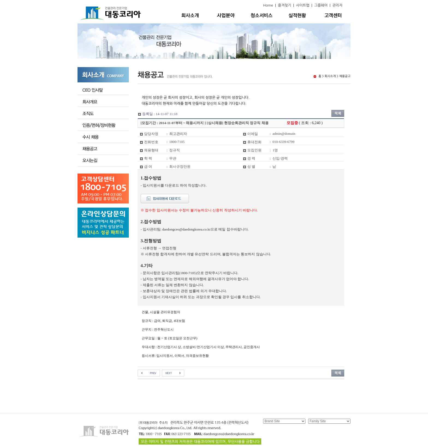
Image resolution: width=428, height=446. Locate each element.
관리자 (337, 5)
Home (268, 5)
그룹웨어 (321, 5)
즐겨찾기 (284, 5)
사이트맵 (303, 5)
